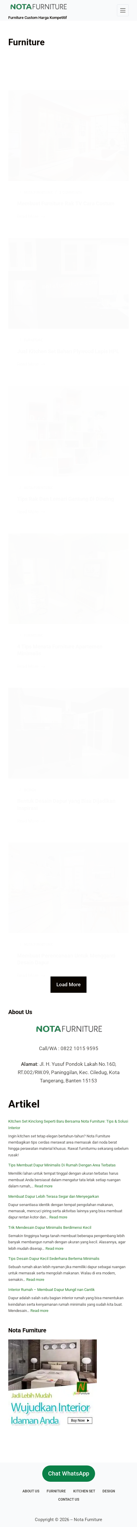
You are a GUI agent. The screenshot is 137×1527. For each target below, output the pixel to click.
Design (108, 1491)
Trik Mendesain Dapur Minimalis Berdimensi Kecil (49, 1227)
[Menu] (123, 10)
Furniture (56, 1491)
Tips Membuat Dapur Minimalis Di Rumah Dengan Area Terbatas (62, 1165)
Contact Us (68, 1499)
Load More (68, 984)
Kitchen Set (84, 1491)
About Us (30, 1491)
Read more (44, 1186)
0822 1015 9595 (79, 1048)
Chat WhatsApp (68, 1473)
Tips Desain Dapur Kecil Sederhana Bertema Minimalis (54, 1258)
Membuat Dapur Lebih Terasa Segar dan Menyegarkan (53, 1196)
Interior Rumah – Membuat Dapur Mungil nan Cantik (51, 1289)
